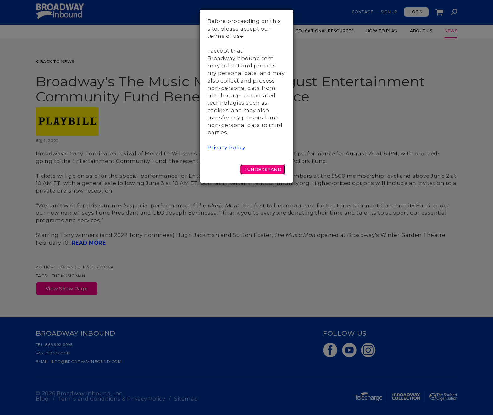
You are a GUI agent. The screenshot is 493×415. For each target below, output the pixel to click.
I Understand (262, 169)
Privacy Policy (227, 147)
